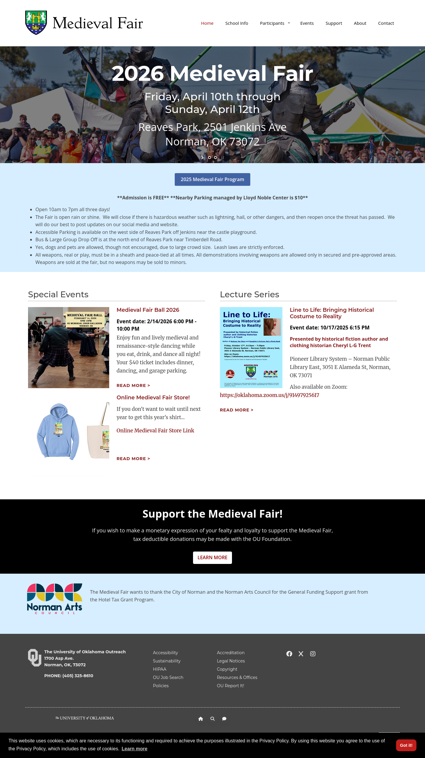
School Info (236, 23)
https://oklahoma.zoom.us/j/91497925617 (269, 395)
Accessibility (165, 652)
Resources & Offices (237, 677)
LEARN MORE (212, 557)
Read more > (133, 385)
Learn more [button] (134, 748)
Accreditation (231, 652)
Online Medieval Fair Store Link (155, 430)
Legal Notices (231, 661)
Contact (386, 23)
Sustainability (166, 661)
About (360, 23)
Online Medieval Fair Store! (153, 397)
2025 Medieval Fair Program (212, 179)
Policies (161, 685)
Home (207, 23)
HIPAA (159, 669)
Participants (275, 23)
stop (222, 157)
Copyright (227, 669)
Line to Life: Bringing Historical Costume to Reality (332, 313)
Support (334, 23)
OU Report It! (230, 685)
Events (307, 23)
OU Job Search (168, 677)
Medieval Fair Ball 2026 (148, 310)
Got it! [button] (406, 745)
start (203, 157)
